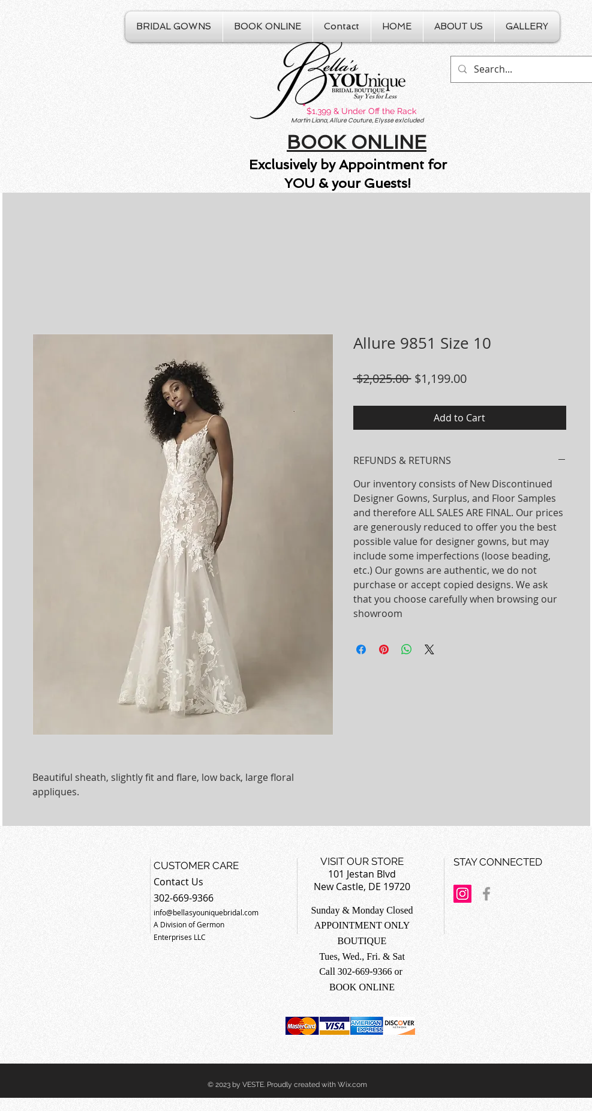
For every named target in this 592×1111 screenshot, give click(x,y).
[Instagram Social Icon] (462, 894)
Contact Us (178, 881)
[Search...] (521, 69)
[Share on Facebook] (361, 649)
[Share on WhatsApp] (406, 649)
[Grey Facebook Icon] (486, 894)
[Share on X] (429, 649)
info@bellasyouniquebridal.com (206, 912)
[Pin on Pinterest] (384, 649)
